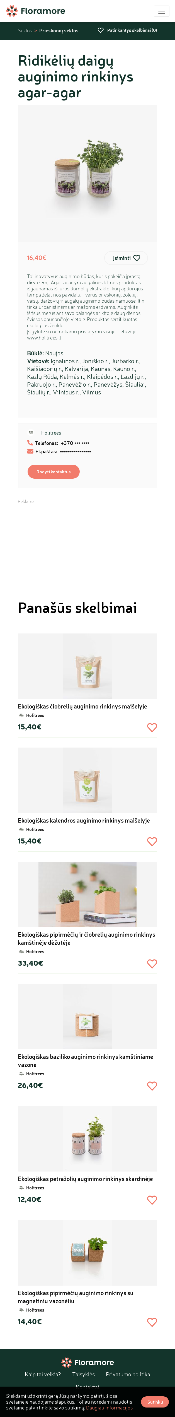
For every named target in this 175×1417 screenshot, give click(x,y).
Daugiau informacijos (109, 1407)
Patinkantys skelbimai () (127, 30)
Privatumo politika (128, 1374)
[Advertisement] (87, 543)
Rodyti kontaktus (54, 471)
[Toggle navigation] (161, 11)
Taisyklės (83, 1374)
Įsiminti (122, 257)
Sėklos (25, 30)
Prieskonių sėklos (59, 30)
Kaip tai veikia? (43, 1374)
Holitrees (51, 433)
